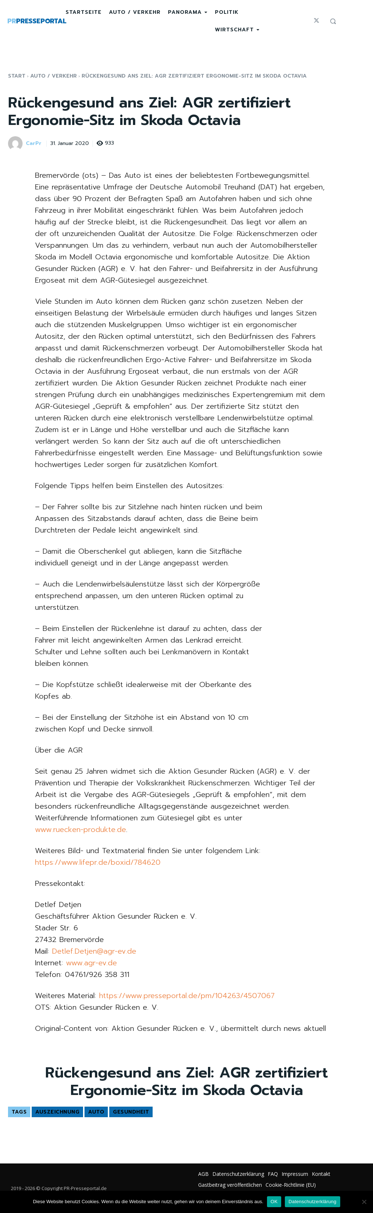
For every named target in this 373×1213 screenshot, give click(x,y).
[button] (332, 21)
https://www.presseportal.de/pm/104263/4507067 (187, 995)
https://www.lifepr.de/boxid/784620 (98, 862)
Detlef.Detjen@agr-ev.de (94, 951)
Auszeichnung (57, 1112)
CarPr (34, 144)
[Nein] (364, 1201)
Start (16, 76)
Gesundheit (131, 1112)
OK (274, 1201)
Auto (96, 1112)
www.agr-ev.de (91, 962)
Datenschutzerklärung (312, 1201)
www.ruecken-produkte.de (80, 829)
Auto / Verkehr (53, 76)
